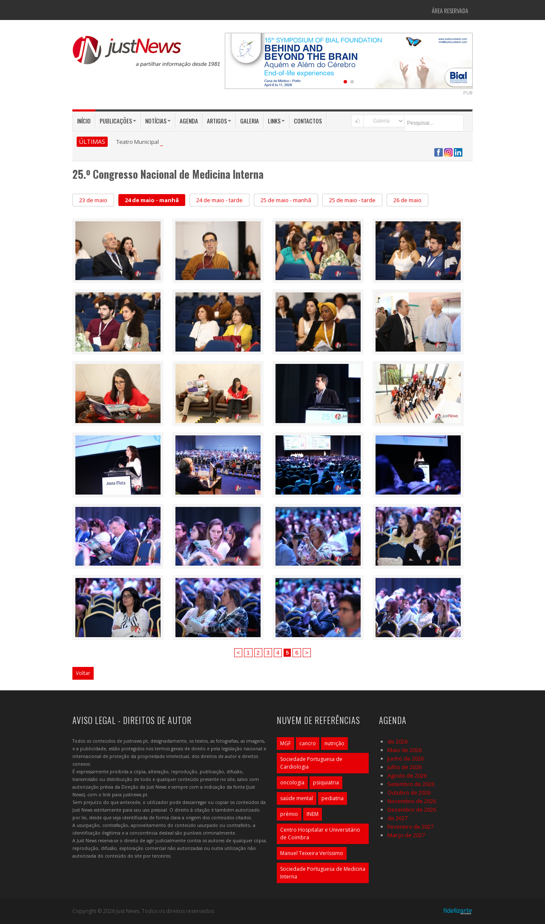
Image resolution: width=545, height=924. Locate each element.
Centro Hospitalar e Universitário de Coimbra (320, 833)
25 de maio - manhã (286, 200)
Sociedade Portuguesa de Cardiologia (311, 762)
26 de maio (407, 200)
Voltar (83, 673)
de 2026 (397, 741)
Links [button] (276, 120)
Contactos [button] (308, 120)
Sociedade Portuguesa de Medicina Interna (322, 872)
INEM (312, 814)
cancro (307, 743)
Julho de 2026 (404, 767)
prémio (289, 814)
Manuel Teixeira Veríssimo (311, 853)
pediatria (332, 798)
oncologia (292, 782)
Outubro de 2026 (408, 792)
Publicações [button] (118, 120)
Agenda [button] (189, 120)
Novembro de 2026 (411, 801)
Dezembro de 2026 (411, 809)
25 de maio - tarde (352, 200)
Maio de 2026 (404, 750)
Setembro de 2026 (410, 784)
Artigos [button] (219, 120)
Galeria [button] (249, 120)
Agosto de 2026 (407, 775)
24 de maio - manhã (152, 200)
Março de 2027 (406, 835)
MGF (285, 743)
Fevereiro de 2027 (410, 826)
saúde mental (296, 798)
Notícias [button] (158, 120)
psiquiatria (326, 782)
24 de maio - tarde (219, 200)
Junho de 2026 (405, 758)
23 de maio (93, 200)
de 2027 (397, 818)
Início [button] (84, 120)
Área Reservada (450, 10)
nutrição (334, 743)
